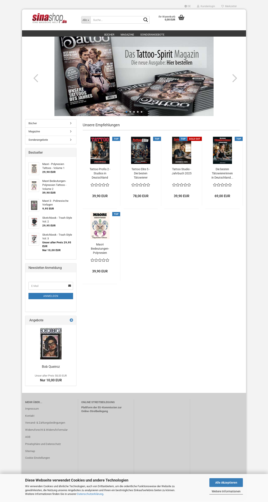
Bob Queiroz (51, 369)
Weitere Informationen (226, 491)
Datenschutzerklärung (90, 494)
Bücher (109, 34)
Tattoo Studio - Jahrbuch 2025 (182, 173)
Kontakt (29, 417)
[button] (187, 6)
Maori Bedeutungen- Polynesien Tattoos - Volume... (100, 251)
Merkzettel (229, 6)
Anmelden (50, 298)
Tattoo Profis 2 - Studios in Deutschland (100, 175)
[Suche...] (85, 20)
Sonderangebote (152, 34)
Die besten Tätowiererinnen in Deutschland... (222, 175)
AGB (27, 439)
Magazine (127, 34)
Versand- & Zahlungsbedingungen (45, 425)
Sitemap (30, 453)
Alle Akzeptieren (226, 482)
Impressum (32, 410)
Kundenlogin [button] (206, 6)
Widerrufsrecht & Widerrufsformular (46, 431)
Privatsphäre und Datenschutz (43, 446)
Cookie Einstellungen (37, 459)
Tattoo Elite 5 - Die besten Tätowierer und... (140, 176)
